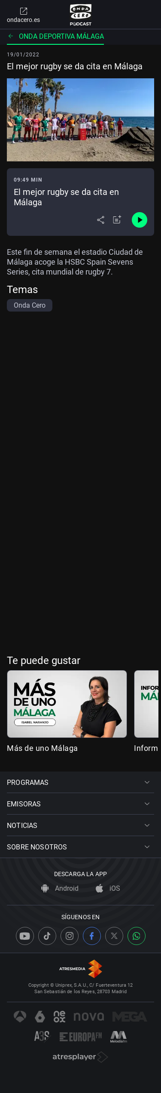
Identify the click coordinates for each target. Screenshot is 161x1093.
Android (60, 888)
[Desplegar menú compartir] (100, 219)
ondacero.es (23, 14)
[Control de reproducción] (139, 220)
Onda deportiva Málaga (55, 36)
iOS (108, 888)
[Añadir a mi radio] (117, 219)
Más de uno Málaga (42, 748)
